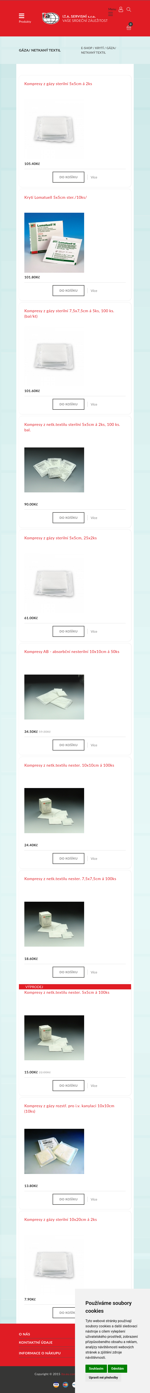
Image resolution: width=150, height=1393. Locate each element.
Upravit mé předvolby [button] (103, 1377)
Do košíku (68, 177)
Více (94, 177)
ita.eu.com (68, 1374)
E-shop (86, 48)
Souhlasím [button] (96, 1368)
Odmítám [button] (117, 1368)
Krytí (99, 48)
